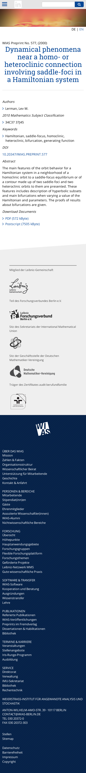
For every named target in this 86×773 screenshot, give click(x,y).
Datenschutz (10, 748)
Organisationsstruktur (17, 464)
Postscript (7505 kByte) (22, 224)
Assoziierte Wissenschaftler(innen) (25, 513)
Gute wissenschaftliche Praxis (22, 572)
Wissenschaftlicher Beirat (19, 469)
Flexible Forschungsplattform (22, 553)
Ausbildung (10, 659)
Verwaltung (10, 676)
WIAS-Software (12, 584)
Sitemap (8, 739)
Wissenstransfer (13, 598)
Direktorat (9, 672)
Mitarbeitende (12, 495)
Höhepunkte (11, 540)
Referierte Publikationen (18, 615)
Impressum (10, 757)
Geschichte (9, 478)
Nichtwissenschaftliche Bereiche (24, 523)
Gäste (6, 504)
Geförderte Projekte (15, 562)
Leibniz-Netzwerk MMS (18, 567)
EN (81, 29)
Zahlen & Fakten (13, 460)
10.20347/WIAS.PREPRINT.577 (24, 154)
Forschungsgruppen (16, 549)
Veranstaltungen (13, 646)
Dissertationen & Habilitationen (23, 629)
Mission (7, 455)
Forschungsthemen (15, 558)
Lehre (6, 603)
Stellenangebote (13, 650)
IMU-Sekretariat (13, 681)
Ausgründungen (13, 593)
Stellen (6, 734)
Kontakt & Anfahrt (14, 483)
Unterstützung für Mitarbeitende (24, 474)
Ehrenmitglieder (13, 509)
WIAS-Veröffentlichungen (19, 619)
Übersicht (8, 535)
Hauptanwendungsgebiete (20, 544)
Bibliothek (9, 633)
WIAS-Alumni (11, 518)
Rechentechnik (12, 690)
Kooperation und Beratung (20, 589)
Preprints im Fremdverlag (19, 624)
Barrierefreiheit (12, 752)
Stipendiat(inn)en (14, 500)
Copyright (9, 761)
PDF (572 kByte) (16, 218)
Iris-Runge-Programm (17, 655)
